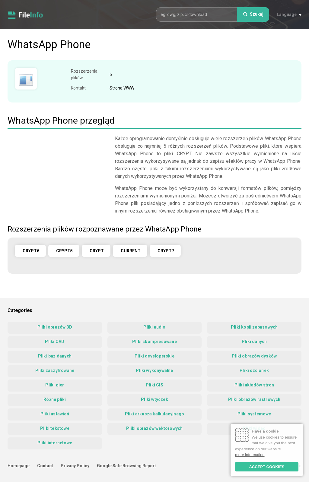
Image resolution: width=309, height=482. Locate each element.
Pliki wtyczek (154, 399)
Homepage (19, 465)
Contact (45, 465)
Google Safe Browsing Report (126, 465)
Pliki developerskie (154, 356)
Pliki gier (54, 385)
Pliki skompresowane (154, 341)
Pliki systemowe (254, 413)
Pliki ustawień (54, 413)
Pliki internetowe (54, 442)
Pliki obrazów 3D (54, 327)
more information (250, 454)
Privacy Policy (75, 465)
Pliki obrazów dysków (254, 356)
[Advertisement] (58, 177)
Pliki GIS (154, 385)
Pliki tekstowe (54, 428)
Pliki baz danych (55, 356)
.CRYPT (96, 250)
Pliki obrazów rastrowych (254, 399)
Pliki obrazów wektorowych (154, 428)
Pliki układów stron (254, 385)
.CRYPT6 (30, 250)
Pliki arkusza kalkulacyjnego (154, 413)
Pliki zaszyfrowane (55, 370)
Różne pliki (54, 399)
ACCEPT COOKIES (266, 467)
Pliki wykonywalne (154, 370)
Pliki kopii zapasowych (254, 327)
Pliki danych (254, 341)
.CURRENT (130, 250)
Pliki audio (154, 327)
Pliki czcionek (254, 370)
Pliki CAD (54, 341)
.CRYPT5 (64, 250)
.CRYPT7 (165, 250)
